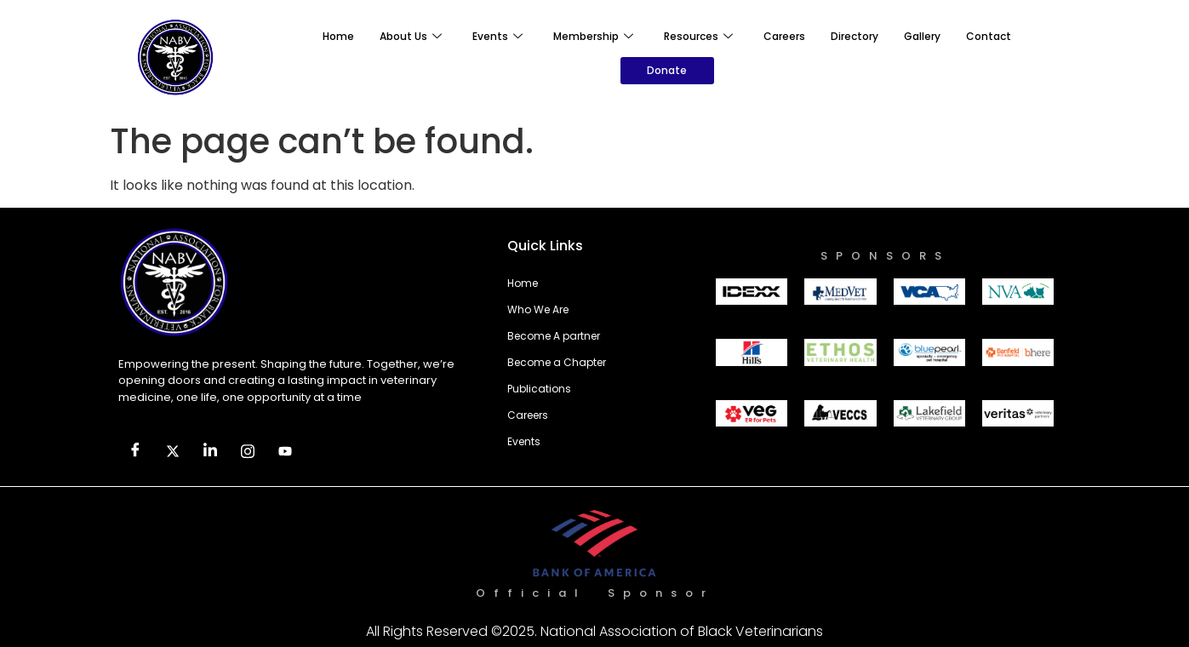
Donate (667, 70)
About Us (411, 36)
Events (497, 36)
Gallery (922, 36)
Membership (593, 36)
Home (338, 36)
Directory (854, 36)
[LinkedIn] (210, 452)
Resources (698, 36)
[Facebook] (135, 452)
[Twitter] (173, 452)
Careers (784, 36)
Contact (988, 36)
